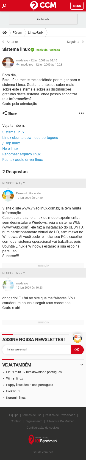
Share (12, 113)
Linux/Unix (35, 32)
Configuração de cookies (43, 427)
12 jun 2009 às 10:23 (49, 64)
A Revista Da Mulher (60, 421)
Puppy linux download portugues (29, 385)
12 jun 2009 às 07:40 (29, 197)
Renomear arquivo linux (21, 154)
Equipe (13, 415)
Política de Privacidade (60, 415)
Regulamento (33, 421)
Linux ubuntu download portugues (30, 137)
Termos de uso (31, 415)
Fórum (17, 32)
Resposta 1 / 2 (13, 183)
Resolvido (41, 50)
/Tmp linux (11, 143)
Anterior (12, 42)
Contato (16, 421)
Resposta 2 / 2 (13, 273)
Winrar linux (14, 378)
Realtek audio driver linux (22, 159)
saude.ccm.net (43, 452)
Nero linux (10, 148)
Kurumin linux (16, 397)
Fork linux (13, 391)
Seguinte (73, 42)
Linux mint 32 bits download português (34, 372)
